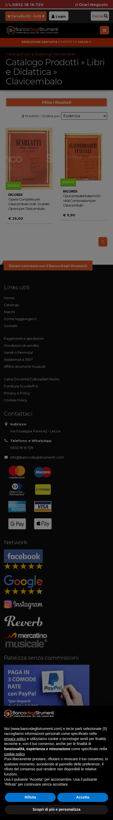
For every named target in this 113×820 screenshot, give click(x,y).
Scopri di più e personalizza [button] (56, 809)
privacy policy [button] (15, 739)
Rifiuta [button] (30, 797)
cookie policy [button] (14, 754)
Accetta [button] (82, 797)
